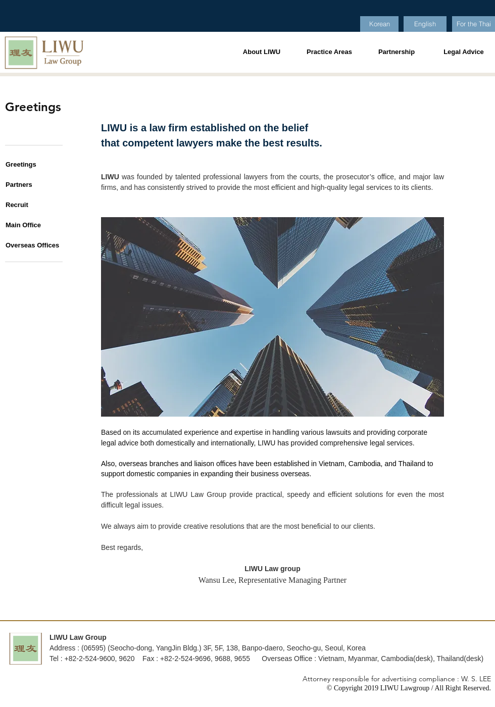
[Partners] (28, 185)
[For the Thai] (473, 24)
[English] (425, 24)
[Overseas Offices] (32, 245)
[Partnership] (396, 52)
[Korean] (379, 24)
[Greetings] (28, 165)
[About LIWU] (261, 52)
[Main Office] (28, 225)
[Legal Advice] (463, 52)
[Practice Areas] (329, 52)
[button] (28, 205)
